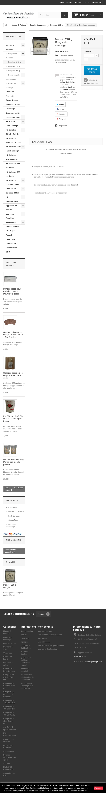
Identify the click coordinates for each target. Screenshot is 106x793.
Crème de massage (10, 94)
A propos (24, 642)
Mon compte (45, 626)
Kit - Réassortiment (12, 199)
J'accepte (98, 788)
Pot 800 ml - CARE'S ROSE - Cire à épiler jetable (13, 418)
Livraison (25, 638)
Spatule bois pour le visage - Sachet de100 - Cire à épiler (13, 334)
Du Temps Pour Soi (16, 512)
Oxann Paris (13, 520)
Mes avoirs (42, 638)
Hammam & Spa (13, 104)
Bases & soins (12, 100)
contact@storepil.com (93, 662)
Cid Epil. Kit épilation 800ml (12, 191)
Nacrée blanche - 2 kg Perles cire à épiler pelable (13, 462)
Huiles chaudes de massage (13, 77)
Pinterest (61, 119)
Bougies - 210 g (14, 62)
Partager (61, 109)
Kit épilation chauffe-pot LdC (13, 182)
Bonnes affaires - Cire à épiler (13, 229)
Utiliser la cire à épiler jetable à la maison (27, 685)
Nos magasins (13, 540)
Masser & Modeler (10, 47)
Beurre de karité (13, 113)
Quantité (87, 51)
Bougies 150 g (14, 66)
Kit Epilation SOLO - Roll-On (12, 132)
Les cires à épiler (13, 117)
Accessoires (11, 222)
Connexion (96, 2)
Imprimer (63, 126)
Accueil (9, 235)
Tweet (60, 104)
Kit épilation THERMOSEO (12, 157)
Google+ (61, 114)
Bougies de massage (11, 56)
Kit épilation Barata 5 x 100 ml (13, 140)
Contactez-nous (65, 2)
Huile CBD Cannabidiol (11, 241)
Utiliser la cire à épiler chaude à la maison (27, 677)
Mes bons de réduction (47, 649)
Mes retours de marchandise (50, 635)
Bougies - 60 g (14, 71)
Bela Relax (12, 508)
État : (57, 55)
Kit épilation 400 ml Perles (13, 165)
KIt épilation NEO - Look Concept (13, 149)
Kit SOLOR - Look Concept (12, 123)
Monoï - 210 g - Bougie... (10, 586)
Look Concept (13, 516)
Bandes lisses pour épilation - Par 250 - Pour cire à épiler (12, 291)
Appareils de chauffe (11, 208)
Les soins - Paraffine (10, 216)
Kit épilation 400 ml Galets (13, 174)
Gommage (10, 109)
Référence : (60, 51)
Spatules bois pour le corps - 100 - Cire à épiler (13, 375)
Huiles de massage (11, 85)
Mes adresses (44, 642)
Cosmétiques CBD (11, 250)
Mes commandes (45, 631)
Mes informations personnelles (51, 645)
